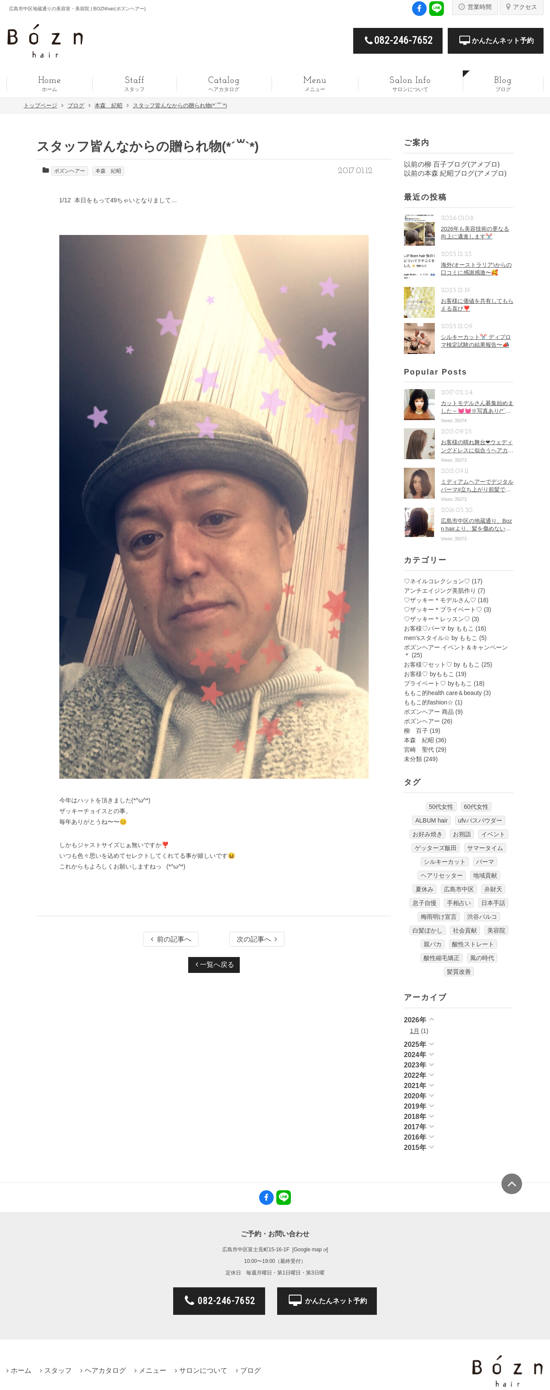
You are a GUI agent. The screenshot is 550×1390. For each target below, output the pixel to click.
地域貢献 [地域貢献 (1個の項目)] (485, 875)
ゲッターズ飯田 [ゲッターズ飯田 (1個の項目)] (436, 847)
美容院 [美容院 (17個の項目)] (496, 930)
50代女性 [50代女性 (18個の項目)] (441, 806)
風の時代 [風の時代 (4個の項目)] (482, 957)
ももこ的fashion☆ (428, 702)
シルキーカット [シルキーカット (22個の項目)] (445, 861)
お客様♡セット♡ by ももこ (442, 664)
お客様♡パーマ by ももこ (439, 628)
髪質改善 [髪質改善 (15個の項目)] (459, 971)
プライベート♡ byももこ (438, 683)
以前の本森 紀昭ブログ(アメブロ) (455, 173)
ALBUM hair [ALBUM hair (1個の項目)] (431, 820)
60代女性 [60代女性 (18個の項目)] (476, 806)
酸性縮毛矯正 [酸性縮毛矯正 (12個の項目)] (442, 957)
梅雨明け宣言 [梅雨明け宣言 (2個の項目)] (439, 916)
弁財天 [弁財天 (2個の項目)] (493, 889)
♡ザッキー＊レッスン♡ (437, 619)
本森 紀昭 (108, 171)
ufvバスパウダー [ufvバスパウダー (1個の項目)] (480, 820)
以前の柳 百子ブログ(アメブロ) (452, 164)
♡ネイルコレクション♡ (437, 581)
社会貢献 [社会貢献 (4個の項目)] (465, 930)
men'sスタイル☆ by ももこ (440, 637)
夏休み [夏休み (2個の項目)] (425, 889)
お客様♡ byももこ (429, 674)
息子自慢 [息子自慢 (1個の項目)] (424, 902)
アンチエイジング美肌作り (440, 590)
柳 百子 (416, 730)
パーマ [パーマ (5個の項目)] (485, 861)
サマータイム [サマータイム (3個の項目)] (485, 847)
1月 (414, 1030)
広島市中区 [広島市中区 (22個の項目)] (459, 889)
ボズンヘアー (69, 171)
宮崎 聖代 (419, 749)
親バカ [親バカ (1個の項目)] (433, 944)
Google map (307, 1250)
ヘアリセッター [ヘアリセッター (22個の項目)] (442, 875)
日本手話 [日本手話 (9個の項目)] (493, 902)
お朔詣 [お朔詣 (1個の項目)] (462, 834)
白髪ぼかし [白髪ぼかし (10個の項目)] (427, 930)
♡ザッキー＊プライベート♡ (443, 609)
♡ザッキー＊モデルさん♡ (440, 600)
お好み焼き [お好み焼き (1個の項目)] (427, 834)
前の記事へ (171, 939)
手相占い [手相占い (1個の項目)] (459, 902)
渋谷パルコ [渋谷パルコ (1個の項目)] (482, 916)
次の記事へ (257, 939)
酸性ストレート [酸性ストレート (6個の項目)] (473, 944)
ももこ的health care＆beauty (443, 692)
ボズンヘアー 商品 (429, 711)
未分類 (413, 759)
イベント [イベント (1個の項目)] (493, 834)
